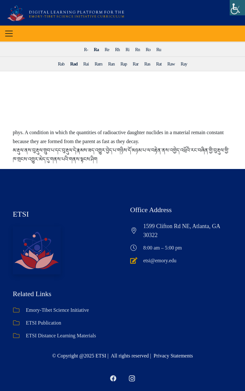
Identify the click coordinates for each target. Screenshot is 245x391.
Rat (158, 63)
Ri (128, 49)
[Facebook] (113, 379)
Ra (96, 49)
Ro (148, 49)
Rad (74, 63)
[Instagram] (132, 379)
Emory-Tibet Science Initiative (57, 310)
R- (86, 49)
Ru (158, 49)
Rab (61, 63)
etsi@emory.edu (159, 260)
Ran (111, 63)
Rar (135, 63)
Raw (171, 63)
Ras (147, 63)
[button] (9, 33)
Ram (98, 63)
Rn (137, 49)
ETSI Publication (43, 323)
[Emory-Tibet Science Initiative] (19, 310)
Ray (184, 63)
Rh (117, 49)
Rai (86, 63)
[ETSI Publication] (19, 323)
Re (107, 49)
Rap (124, 63)
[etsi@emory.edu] (136, 260)
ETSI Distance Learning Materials (61, 335)
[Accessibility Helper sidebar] (237, 7)
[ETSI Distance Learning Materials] (19, 336)
